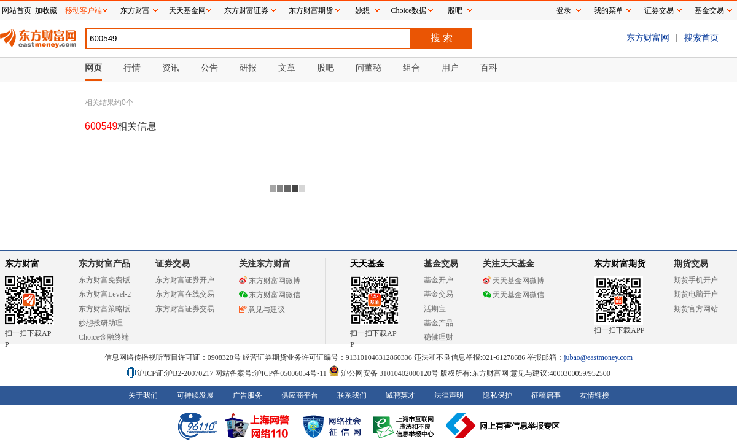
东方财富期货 (619, 263)
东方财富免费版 (104, 280)
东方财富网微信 (269, 294)
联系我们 (352, 395)
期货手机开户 (696, 280)
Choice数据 (409, 10)
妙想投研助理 (101, 323)
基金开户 (438, 280)
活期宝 (435, 309)
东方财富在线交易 (184, 294)
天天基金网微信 (513, 294)
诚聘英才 (400, 395)
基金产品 (438, 323)
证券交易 (659, 10)
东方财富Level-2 (105, 294)
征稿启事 (546, 395)
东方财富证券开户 (184, 280)
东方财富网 (647, 37)
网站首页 (16, 10)
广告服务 (247, 395)
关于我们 (143, 395)
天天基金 (367, 263)
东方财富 (22, 263)
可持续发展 (195, 395)
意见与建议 (262, 309)
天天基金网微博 (513, 280)
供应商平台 (299, 395)
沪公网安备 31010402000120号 (384, 373)
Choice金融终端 (104, 337)
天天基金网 (187, 10)
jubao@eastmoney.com (598, 357)
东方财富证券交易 (184, 309)
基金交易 (438, 294)
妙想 (362, 10)
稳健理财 (438, 337)
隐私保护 (497, 395)
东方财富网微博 (269, 280)
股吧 (455, 10)
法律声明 (449, 395)
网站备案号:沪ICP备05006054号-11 (272, 373)
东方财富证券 (246, 10)
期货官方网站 (696, 309)
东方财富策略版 (104, 309)
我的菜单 (608, 10)
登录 (563, 10)
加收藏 (46, 10)
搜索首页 (701, 37)
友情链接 (594, 395)
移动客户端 (83, 10)
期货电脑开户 (696, 294)
